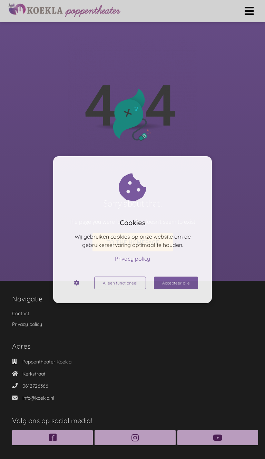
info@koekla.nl (38, 398)
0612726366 (35, 386)
